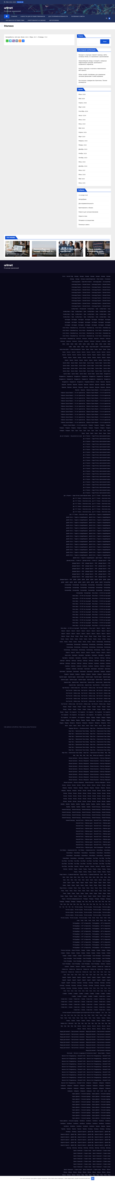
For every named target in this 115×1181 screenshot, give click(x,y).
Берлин (94, 354)
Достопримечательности (58, 16)
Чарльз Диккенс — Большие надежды (81, 1093)
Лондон (108, 704)
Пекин (75, 888)
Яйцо (83, 1175)
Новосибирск (100, 850)
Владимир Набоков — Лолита (92, 381)
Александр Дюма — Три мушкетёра (101, 281)
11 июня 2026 (12, 254)
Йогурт (68, 636)
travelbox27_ (22, 254)
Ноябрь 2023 (83, 153)
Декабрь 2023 (83, 149)
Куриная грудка (106, 674)
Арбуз (108, 341)
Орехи (87, 879)
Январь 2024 (83, 145)
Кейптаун (91, 658)
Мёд (106, 752)
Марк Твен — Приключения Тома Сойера (100, 728)
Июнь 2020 (82, 174)
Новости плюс (83, 216)
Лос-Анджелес (73, 712)
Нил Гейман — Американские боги (68, 850)
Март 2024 (82, 136)
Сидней (64, 977)
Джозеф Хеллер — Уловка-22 (74, 560)
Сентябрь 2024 (83, 111)
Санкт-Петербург (87, 955)
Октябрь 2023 (83, 157)
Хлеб (94, 1091)
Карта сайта (68, 655)
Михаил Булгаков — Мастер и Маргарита (79, 758)
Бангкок (68, 352)
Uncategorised (83, 195)
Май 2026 (82, 98)
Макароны (72, 722)
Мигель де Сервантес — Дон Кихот (101, 755)
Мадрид (88, 717)
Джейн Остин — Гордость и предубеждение (99, 514)
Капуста (103, 649)
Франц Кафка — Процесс (104, 1053)
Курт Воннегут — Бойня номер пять (101, 685)
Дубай (74, 579)
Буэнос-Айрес (106, 360)
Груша (108, 430)
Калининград (100, 641)
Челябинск (82, 1120)
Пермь (69, 893)
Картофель (74, 655)
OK (93, 1178)
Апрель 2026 (83, 103)
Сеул (90, 972)
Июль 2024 (82, 119)
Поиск (80, 36)
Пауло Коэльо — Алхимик (66, 888)
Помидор (85, 898)
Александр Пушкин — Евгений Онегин (81, 284)
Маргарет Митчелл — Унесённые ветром (79, 728)
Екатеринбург (107, 582)
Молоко (108, 782)
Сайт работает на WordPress (11, 727)
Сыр (103, 1012)
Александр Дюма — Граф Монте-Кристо (82, 281)
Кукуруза (103, 671)
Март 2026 (82, 107)
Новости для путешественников (33, 16)
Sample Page (70, 276)
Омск (101, 874)
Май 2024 (82, 128)
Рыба (89, 917)
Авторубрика (54, 20)
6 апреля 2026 (66, 254)
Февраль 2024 (83, 141)
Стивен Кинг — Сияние (104, 996)
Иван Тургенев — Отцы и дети (87, 628)
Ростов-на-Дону (79, 907)
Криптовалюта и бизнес (37, 20)
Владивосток (107, 373)
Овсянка (76, 866)
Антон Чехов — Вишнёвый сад (70, 327)
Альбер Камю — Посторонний (78, 308)
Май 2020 (82, 179)
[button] (106, 18)
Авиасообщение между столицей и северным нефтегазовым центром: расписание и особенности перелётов (93, 62)
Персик (75, 896)
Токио (89, 1015)
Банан (83, 349)
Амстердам (67, 319)
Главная (14, 16)
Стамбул (65, 993)
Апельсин (78, 338)
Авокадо (76, 276)
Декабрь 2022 (83, 166)
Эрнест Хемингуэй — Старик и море (82, 1150)
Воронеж (103, 381)
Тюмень (98, 1018)
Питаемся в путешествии (15, 20)
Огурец (75, 869)
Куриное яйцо (99, 679)
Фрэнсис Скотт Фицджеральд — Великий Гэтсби (73, 1055)
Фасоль (79, 1026)
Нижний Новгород (96, 806)
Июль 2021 (82, 170)
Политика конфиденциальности (74, 898)
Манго (108, 722)
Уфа (76, 1023)
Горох (72, 430)
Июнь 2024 (82, 124)
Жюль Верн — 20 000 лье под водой (101, 593)
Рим (83, 901)
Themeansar (33, 727)
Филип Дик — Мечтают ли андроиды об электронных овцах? (82, 1053)
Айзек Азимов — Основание (103, 279)
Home (63, 276)
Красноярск (80, 668)
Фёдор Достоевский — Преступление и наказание (72, 1031)
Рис (97, 904)
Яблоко (103, 1169)
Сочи (90, 988)
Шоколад (69, 1147)
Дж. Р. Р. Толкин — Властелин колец (101, 495)
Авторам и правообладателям (88, 279)
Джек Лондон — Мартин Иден (103, 557)
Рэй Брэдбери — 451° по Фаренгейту (82, 923)
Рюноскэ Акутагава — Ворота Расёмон (70, 950)
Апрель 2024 (83, 132)
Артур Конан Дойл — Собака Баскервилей (100, 346)
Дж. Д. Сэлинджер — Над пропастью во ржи (71, 436)
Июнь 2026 (82, 94)
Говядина (90, 425)
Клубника (96, 663)
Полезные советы (78, 16)
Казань (108, 636)
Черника (98, 1126)
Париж (77, 882)
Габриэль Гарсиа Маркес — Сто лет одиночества (98, 390)
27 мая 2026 (39, 254)
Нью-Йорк (95, 858)
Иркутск (98, 628)
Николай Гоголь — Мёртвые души (84, 820)
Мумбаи (108, 801)
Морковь (65, 787)
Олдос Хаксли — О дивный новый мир (69, 874)
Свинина (103, 963)
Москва (79, 790)
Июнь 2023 (82, 162)
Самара (83, 950)
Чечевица (90, 1128)
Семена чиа (100, 966)
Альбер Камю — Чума (92, 308)
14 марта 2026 (93, 254)
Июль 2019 (82, 183)
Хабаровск (88, 1082)
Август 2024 (82, 115)
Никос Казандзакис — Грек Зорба (102, 847)
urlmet (8, 8)
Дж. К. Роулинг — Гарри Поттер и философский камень (96, 436)
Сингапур (73, 982)
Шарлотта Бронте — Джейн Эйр (85, 1131)
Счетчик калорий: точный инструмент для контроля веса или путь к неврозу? (81, 1012)
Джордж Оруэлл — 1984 (104, 560)
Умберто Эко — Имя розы (67, 1023)
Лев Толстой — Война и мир (88, 687)
